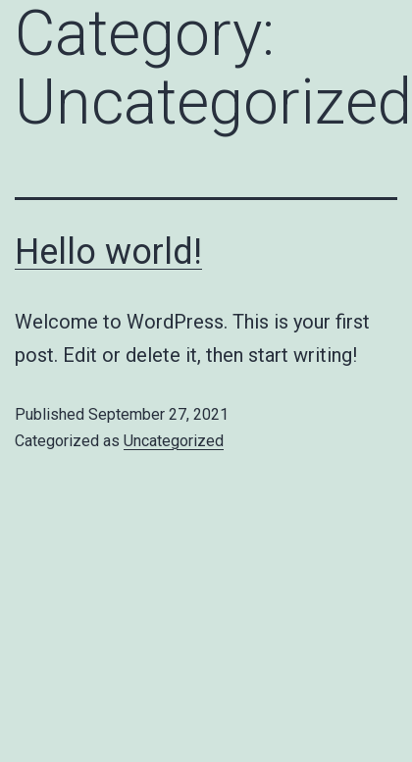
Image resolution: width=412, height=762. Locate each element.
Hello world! (108, 252)
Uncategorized (174, 441)
